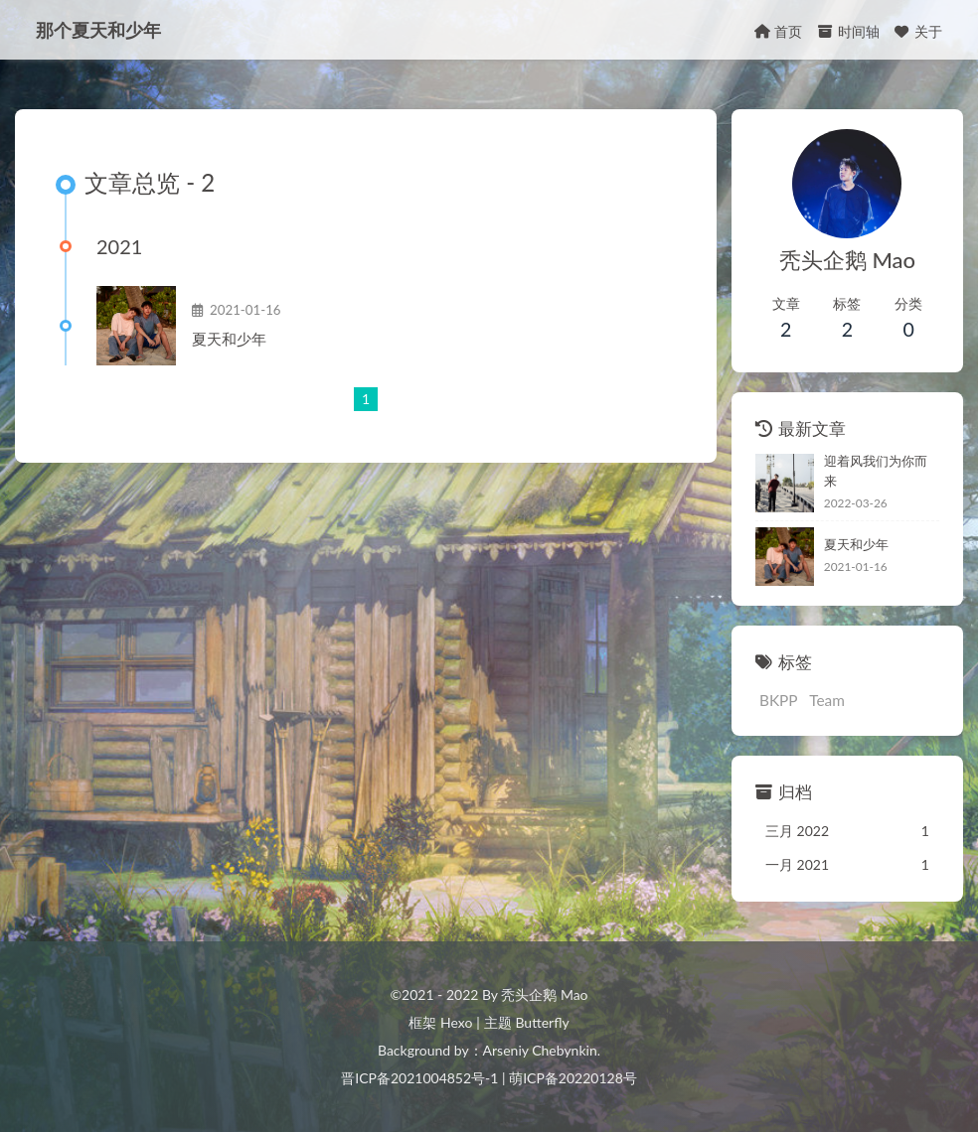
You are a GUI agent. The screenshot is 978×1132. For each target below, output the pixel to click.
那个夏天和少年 (98, 30)
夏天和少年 (229, 339)
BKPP (778, 700)
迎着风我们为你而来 (875, 471)
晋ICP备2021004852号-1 (419, 1077)
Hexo (456, 1022)
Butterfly (542, 1022)
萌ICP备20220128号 (573, 1077)
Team (827, 700)
